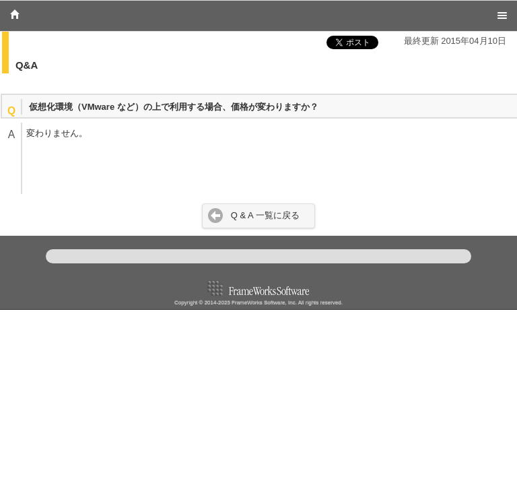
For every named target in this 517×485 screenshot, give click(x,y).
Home (15, 14)
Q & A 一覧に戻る (265, 215)
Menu (502, 15)
